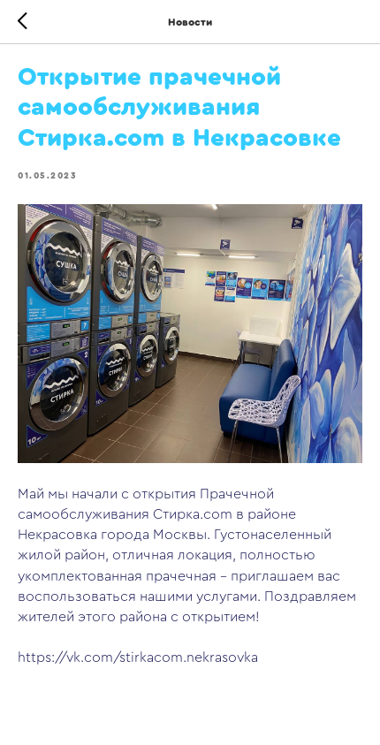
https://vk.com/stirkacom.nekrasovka (138, 657)
